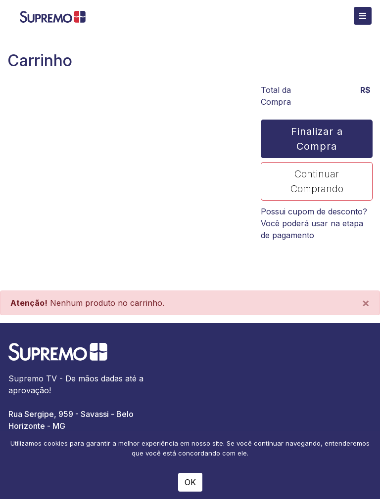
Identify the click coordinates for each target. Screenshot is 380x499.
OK (190, 482)
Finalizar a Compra (317, 138)
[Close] (366, 303)
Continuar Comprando (316, 181)
